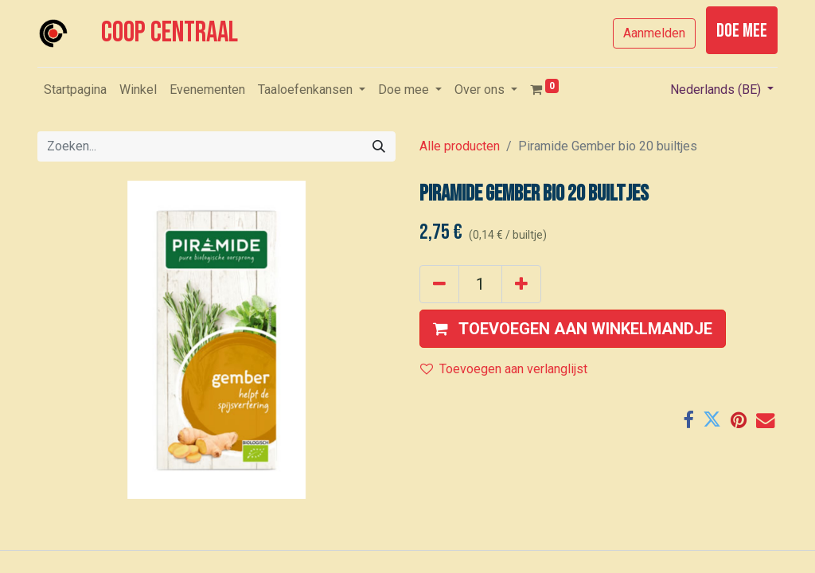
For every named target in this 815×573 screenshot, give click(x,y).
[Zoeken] (379, 146)
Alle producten (459, 146)
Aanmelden (654, 33)
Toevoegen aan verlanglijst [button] (503, 368)
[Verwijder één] (439, 284)
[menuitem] (75, 90)
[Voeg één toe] (521, 284)
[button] (572, 329)
